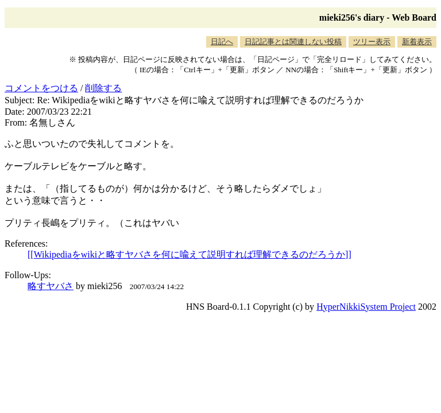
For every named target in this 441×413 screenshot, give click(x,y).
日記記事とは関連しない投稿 (293, 41)
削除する (103, 88)
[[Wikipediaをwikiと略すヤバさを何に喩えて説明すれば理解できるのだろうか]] (189, 254)
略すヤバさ (51, 286)
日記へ (222, 41)
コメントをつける (41, 88)
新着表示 (417, 41)
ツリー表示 (371, 41)
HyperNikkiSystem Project (366, 306)
